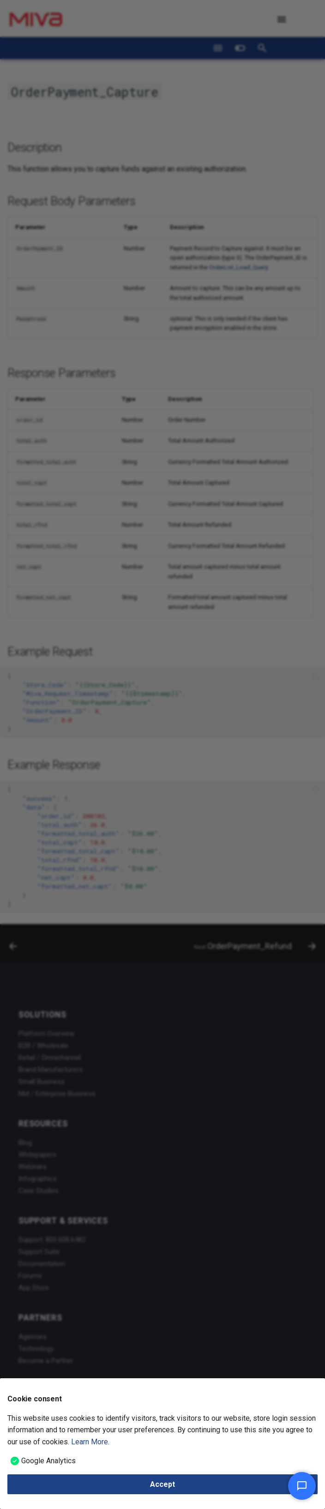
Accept (162, 1484)
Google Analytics (48, 1460)
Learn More (89, 1441)
